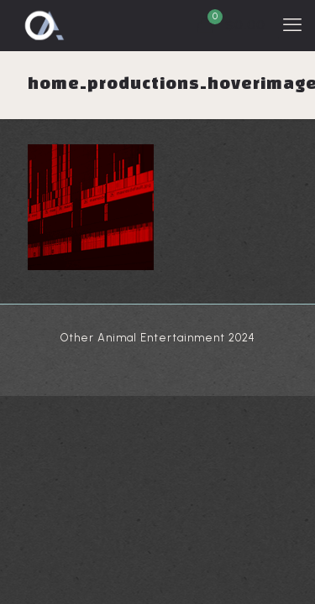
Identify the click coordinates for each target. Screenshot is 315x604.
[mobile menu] (292, 25)
